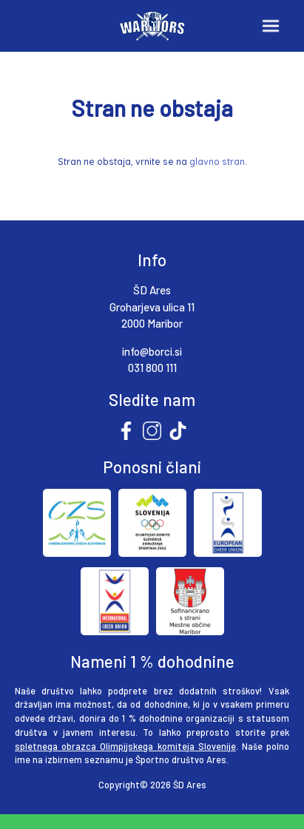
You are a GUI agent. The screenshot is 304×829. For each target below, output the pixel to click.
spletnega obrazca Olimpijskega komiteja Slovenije (125, 746)
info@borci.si (152, 351)
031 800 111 (152, 367)
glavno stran (217, 161)
